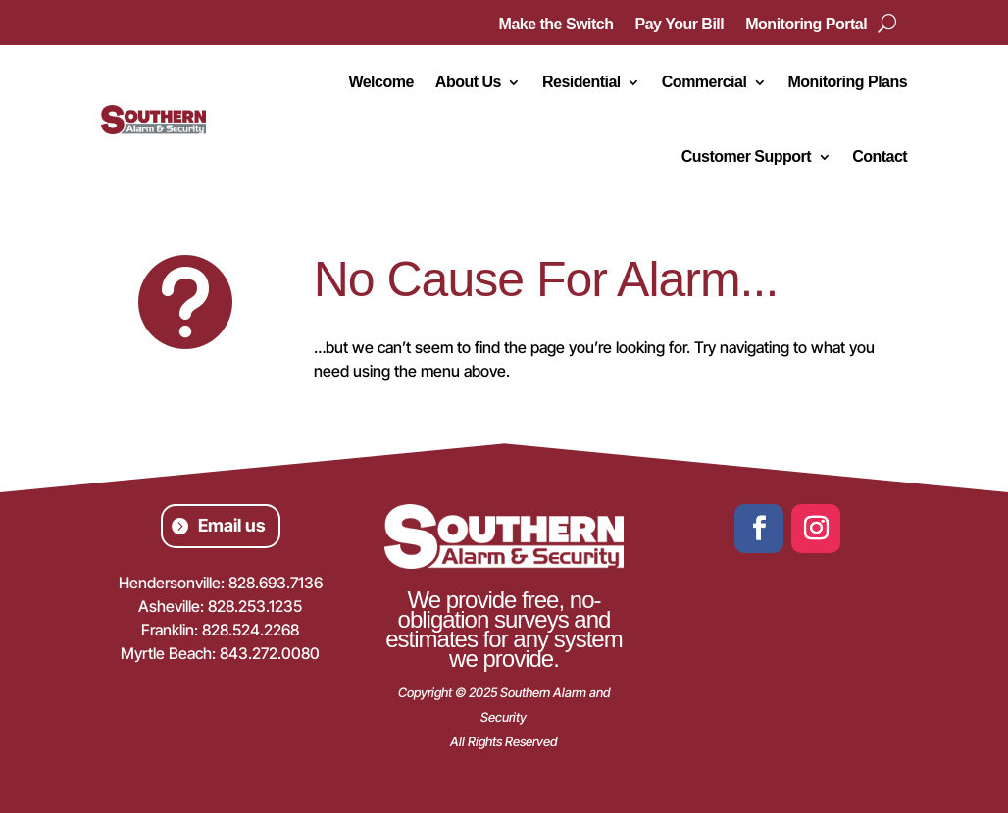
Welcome (380, 82)
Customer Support (746, 156)
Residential (581, 82)
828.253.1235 (255, 606)
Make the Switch (556, 25)
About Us (468, 82)
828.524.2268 (250, 629)
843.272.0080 (270, 653)
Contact (879, 156)
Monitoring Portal (806, 25)
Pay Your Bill (680, 25)
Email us (232, 525)
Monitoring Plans (847, 82)
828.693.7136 (275, 582)
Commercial (704, 82)
